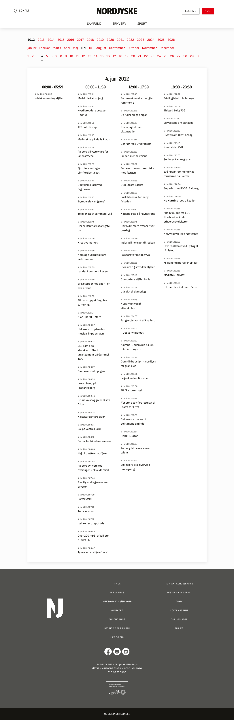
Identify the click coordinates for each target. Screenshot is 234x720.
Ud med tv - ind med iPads (180, 287)
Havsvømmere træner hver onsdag (137, 228)
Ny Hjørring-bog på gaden (180, 200)
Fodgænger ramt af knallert (138, 320)
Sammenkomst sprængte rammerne (136, 101)
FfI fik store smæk (132, 390)
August (101, 48)
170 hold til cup (87, 127)
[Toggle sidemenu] (219, 11)
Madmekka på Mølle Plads (94, 139)
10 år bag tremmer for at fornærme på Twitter (179, 174)
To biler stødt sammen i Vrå (95, 214)
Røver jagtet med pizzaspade (131, 129)
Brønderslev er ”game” (91, 201)
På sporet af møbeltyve (135, 255)
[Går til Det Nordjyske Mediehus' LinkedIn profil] (126, 651)
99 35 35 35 (119, 672)
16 (108, 56)
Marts (57, 48)
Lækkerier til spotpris (91, 523)
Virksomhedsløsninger (117, 601)
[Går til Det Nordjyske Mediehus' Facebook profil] (108, 651)
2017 (80, 40)
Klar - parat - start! (89, 317)
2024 (150, 40)
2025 (161, 40)
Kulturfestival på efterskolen (131, 306)
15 (101, 56)
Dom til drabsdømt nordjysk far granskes (138, 364)
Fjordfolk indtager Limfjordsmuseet (89, 170)
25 (165, 56)
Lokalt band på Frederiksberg (87, 386)
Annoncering (117, 619)
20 (133, 56)
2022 (130, 40)
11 (77, 56)
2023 (140, 40)
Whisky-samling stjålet (49, 98)
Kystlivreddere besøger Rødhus (92, 113)
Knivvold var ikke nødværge (181, 234)
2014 (51, 40)
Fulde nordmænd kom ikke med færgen (137, 170)
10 (71, 56)
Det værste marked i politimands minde (133, 421)
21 (139, 56)
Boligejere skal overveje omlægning (135, 467)
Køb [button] (207, 11)
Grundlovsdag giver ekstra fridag (94, 402)
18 (120, 56)
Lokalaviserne (179, 610)
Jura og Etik (117, 637)
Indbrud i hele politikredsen (138, 242)
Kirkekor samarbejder (91, 417)
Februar (44, 48)
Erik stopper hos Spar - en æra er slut (94, 286)
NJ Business (117, 592)
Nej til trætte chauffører (93, 453)
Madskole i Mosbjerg (90, 98)
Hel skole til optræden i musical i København (92, 331)
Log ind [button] (190, 11)
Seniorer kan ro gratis (177, 159)
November (149, 48)
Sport (142, 24)
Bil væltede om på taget (178, 123)
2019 (100, 40)
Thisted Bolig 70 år (175, 110)
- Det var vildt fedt (132, 333)
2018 (90, 40)
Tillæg (179, 628)
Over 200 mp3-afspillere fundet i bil (93, 538)
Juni (83, 48)
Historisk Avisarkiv (179, 592)
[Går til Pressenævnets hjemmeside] (117, 689)
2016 (70, 40)
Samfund (94, 24)
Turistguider (179, 619)
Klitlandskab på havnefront (138, 214)
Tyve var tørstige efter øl (93, 552)
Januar (31, 48)
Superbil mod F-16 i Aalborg (181, 188)
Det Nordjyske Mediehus (123, 664)
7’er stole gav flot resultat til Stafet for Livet (138, 405)
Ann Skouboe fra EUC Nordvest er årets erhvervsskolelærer (177, 217)
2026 (171, 40)
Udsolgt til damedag (133, 291)
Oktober (133, 48)
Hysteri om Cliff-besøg (178, 135)
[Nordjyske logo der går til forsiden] (117, 11)
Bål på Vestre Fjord (89, 429)
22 (146, 56)
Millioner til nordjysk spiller (180, 263)
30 (198, 56)
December (167, 48)
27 (178, 56)
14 (95, 56)
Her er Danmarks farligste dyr (94, 228)
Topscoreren (86, 511)
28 (185, 56)
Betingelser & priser (117, 628)
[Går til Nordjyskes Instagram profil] (117, 651)
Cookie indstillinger (117, 713)
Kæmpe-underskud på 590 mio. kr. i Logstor (137, 347)
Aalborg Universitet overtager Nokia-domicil (93, 468)
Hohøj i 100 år (129, 436)
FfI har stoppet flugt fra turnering (92, 303)
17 (114, 56)
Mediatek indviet (174, 275)
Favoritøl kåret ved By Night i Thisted (181, 248)
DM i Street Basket (132, 185)
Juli (91, 48)
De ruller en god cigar (134, 115)
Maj (75, 48)
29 (192, 56)
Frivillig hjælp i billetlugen (179, 98)
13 (89, 56)
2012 (31, 40)
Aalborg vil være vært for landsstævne (93, 154)
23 (152, 56)
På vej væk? (85, 499)
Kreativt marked (88, 242)
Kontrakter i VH (173, 147)
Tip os (117, 583)
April (67, 48)
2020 (110, 40)
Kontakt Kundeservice (179, 583)
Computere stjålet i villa (135, 279)
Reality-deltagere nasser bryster (93, 485)
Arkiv (179, 601)
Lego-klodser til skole (134, 378)
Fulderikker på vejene (134, 156)
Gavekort (117, 610)
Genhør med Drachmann (136, 144)
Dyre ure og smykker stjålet (138, 267)
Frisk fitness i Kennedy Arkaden (135, 199)
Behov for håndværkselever (95, 441)
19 (126, 56)
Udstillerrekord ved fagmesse (90, 187)
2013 (41, 40)
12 (83, 56)
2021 (120, 40)
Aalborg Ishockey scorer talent (136, 450)
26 (172, 56)
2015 (60, 40)
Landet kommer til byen (93, 271)
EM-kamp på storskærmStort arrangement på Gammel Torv (93, 352)
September (117, 48)
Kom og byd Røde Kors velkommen (92, 257)
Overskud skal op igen (91, 371)
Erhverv (119, 24)
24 (159, 56)
